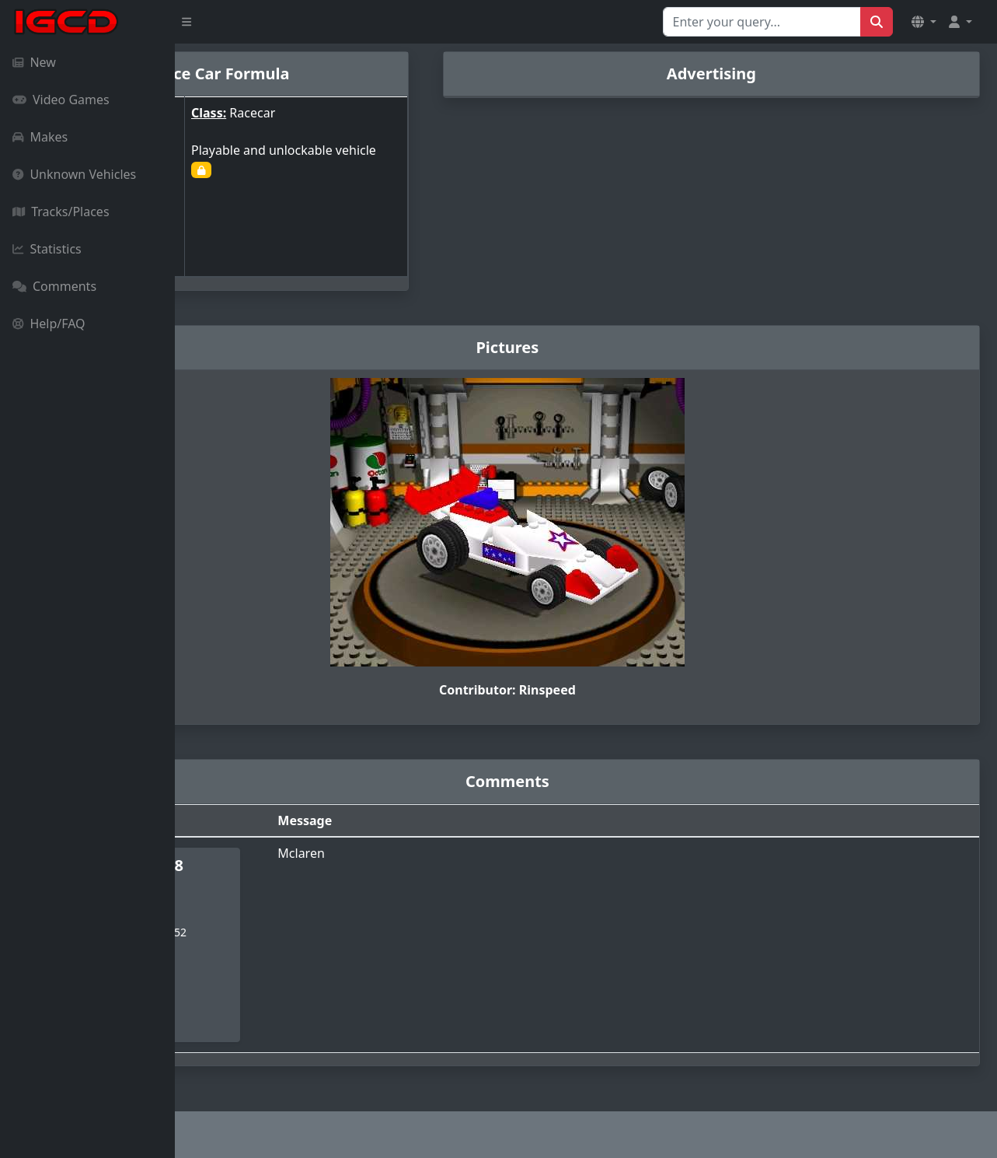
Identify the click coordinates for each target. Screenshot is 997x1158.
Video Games (61, 99)
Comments (54, 286)
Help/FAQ (48, 323)
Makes (40, 136)
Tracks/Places (61, 211)
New (34, 62)
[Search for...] (762, 22)
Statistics (47, 248)
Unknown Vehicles (74, 174)
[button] (924, 21)
